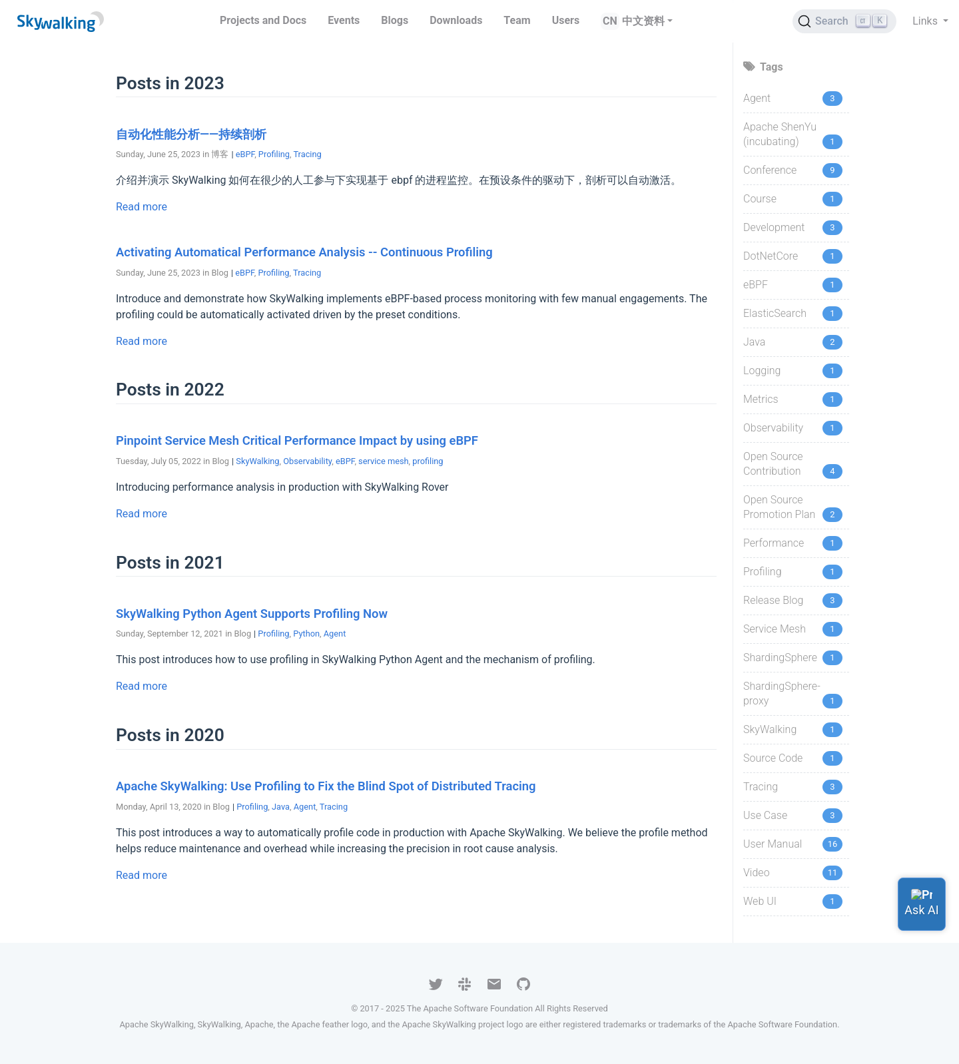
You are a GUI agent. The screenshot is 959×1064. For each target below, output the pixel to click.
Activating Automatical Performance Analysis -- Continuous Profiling (304, 252)
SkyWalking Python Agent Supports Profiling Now (252, 614)
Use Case (765, 815)
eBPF (245, 154)
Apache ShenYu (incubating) (779, 134)
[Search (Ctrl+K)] (844, 21)
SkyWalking (257, 461)
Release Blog (773, 600)
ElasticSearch (774, 313)
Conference (770, 170)
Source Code (772, 758)
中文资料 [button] (643, 21)
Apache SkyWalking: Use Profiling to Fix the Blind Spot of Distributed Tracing (326, 786)
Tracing (307, 154)
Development (773, 227)
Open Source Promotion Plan (779, 507)
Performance (773, 543)
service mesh (383, 461)
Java (281, 807)
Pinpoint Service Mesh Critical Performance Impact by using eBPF (297, 440)
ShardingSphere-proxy (781, 693)
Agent (335, 634)
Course (760, 198)
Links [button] (926, 21)
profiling (427, 461)
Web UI (760, 901)
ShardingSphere (780, 657)
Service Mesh (774, 629)
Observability (307, 461)
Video (756, 872)
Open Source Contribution (773, 463)
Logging (762, 370)
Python (306, 634)
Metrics (761, 399)
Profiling (274, 154)
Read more (141, 206)
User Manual (772, 844)
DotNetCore (770, 256)
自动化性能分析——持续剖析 (191, 134)
